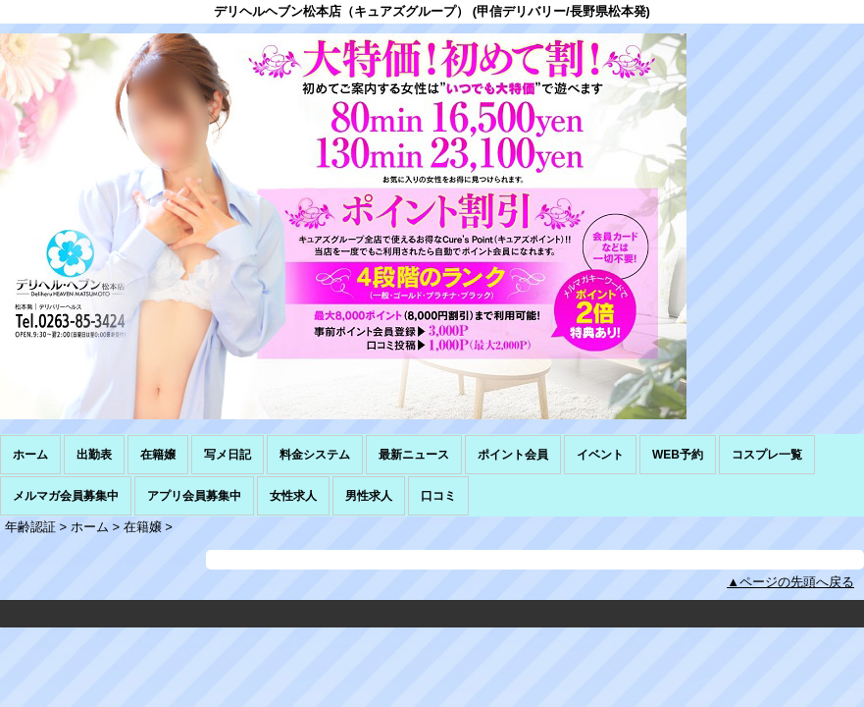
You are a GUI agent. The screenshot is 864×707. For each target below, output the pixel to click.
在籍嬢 (158, 455)
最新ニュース (414, 455)
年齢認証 (30, 526)
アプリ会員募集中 (194, 496)
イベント (600, 455)
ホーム (30, 455)
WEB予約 (677, 455)
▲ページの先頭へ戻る (790, 581)
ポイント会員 (513, 455)
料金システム (315, 455)
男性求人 (368, 496)
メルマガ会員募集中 (66, 496)
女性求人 (293, 496)
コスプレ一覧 (767, 455)
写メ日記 (227, 455)
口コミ (438, 496)
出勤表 (94, 455)
